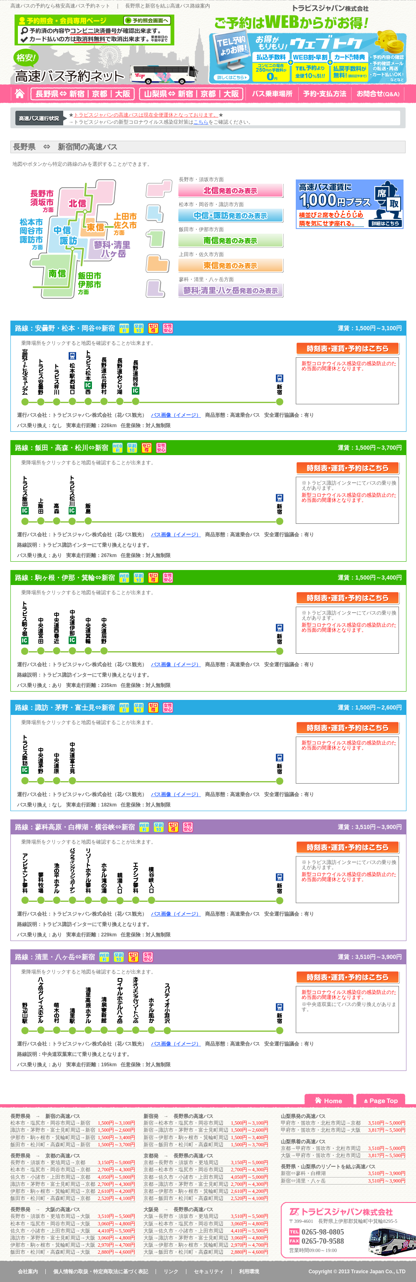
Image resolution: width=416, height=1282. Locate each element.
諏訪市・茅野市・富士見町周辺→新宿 (52, 1130)
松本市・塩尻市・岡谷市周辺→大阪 (50, 1224)
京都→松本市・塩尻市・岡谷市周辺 (183, 1169)
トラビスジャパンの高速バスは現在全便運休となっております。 (146, 115)
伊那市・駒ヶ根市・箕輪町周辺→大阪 (52, 1245)
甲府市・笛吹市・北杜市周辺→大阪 (321, 1130)
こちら (200, 122)
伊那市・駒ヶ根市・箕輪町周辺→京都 (52, 1191)
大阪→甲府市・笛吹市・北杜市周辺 (321, 1155)
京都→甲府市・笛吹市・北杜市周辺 (321, 1148)
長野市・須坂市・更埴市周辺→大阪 (50, 1216)
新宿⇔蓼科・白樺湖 (303, 1173)
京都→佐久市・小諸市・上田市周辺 (183, 1177)
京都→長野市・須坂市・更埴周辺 (181, 1162)
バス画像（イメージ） (176, 415)
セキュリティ (209, 1272)
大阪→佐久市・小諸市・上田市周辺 (183, 1231)
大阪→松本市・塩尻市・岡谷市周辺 (183, 1224)
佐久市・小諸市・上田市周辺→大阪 (50, 1231)
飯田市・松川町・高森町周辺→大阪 (50, 1252)
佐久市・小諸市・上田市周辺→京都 (50, 1177)
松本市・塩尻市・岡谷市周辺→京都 (50, 1169)
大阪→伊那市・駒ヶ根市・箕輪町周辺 (186, 1245)
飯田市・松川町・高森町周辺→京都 (50, 1198)
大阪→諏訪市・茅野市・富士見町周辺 (186, 1238)
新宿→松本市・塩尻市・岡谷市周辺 (183, 1123)
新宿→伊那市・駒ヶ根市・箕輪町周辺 (186, 1137)
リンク (170, 1272)
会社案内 (28, 1272)
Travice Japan (367, 1272)
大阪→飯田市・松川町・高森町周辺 (183, 1252)
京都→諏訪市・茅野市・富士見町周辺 (186, 1184)
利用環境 (249, 1272)
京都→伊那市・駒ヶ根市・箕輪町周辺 (186, 1191)
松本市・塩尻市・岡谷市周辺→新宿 (50, 1123)
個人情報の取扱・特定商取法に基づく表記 (100, 1272)
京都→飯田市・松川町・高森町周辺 (183, 1198)
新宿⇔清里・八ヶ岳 (303, 1181)
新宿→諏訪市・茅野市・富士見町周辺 (186, 1130)
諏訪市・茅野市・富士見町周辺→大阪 (52, 1238)
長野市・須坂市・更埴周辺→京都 (47, 1162)
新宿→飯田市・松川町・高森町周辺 (183, 1145)
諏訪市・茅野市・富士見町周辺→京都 (52, 1184)
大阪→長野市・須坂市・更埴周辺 (181, 1216)
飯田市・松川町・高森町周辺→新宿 (50, 1145)
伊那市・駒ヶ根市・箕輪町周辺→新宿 (52, 1137)
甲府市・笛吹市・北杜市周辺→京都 (321, 1123)
